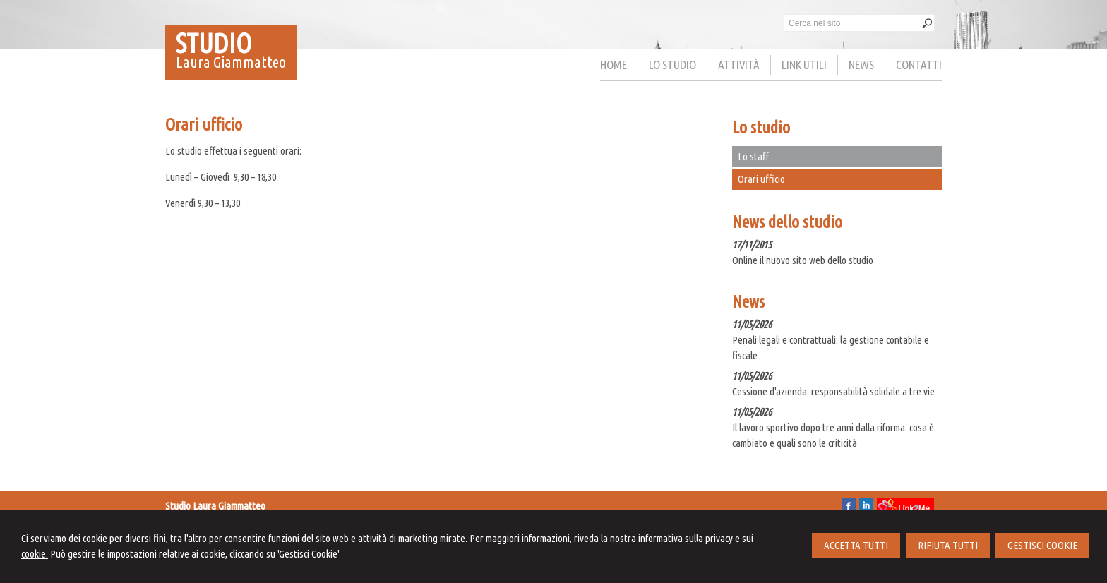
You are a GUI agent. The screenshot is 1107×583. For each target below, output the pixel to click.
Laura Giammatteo (231, 62)
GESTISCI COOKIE (1042, 545)
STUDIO (214, 43)
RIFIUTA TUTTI (948, 545)
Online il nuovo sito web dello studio (802, 260)
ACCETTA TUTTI (856, 545)
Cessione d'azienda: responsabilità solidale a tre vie (833, 391)
